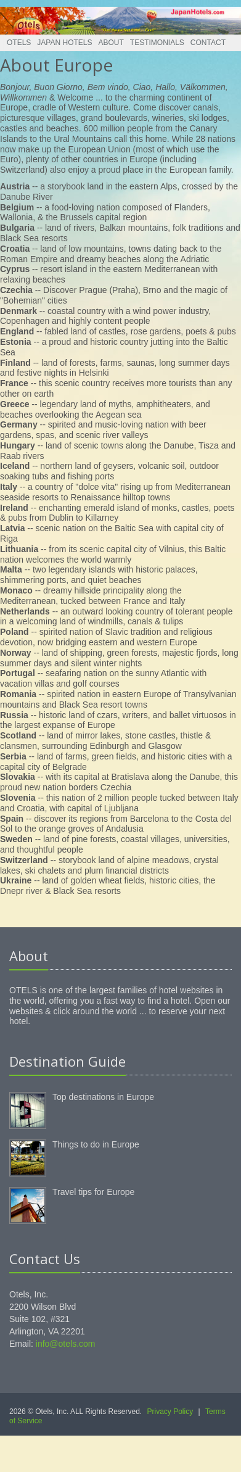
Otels (19, 42)
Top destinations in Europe (103, 1097)
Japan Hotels (64, 42)
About (111, 42)
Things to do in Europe (95, 1144)
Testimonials (157, 42)
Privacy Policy (170, 1411)
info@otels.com (66, 1344)
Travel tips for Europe (93, 1192)
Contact (208, 42)
